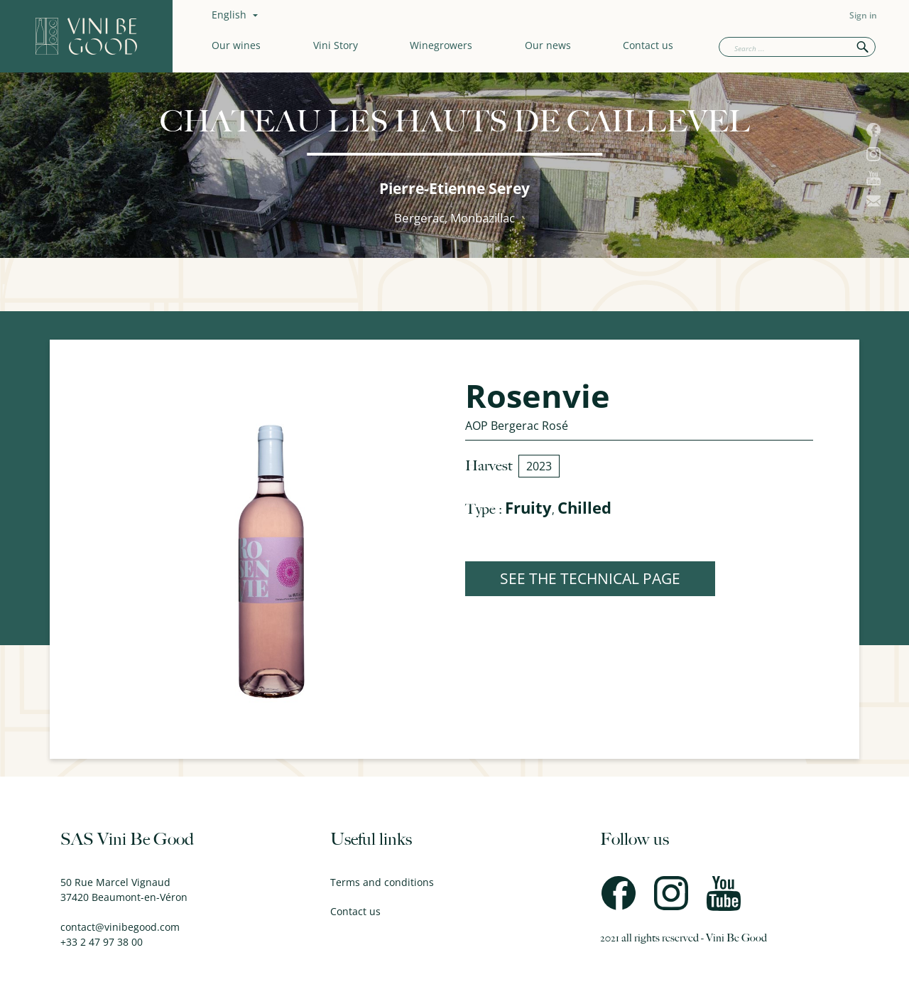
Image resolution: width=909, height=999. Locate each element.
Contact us (648, 45)
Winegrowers (441, 45)
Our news (548, 45)
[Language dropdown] (236, 14)
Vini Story (335, 45)
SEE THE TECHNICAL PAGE (590, 578)
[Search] (797, 47)
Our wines (236, 45)
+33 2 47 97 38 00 (101, 942)
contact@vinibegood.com (120, 927)
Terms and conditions (382, 882)
